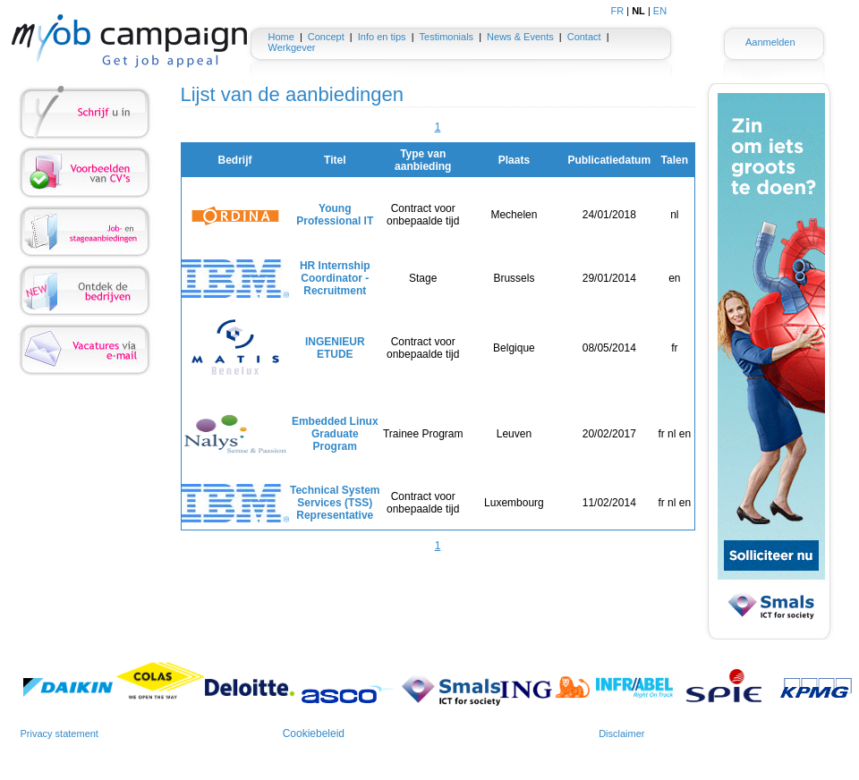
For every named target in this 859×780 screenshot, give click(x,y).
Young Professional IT (334, 214)
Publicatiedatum (609, 160)
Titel (334, 160)
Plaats (514, 160)
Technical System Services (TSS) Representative (335, 502)
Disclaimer (621, 733)
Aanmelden (770, 42)
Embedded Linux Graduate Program (335, 434)
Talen (674, 160)
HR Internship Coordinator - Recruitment (335, 278)
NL (638, 10)
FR (618, 10)
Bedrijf (234, 160)
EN (660, 10)
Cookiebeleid (313, 733)
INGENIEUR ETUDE (335, 347)
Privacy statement (59, 733)
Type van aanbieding (423, 160)
